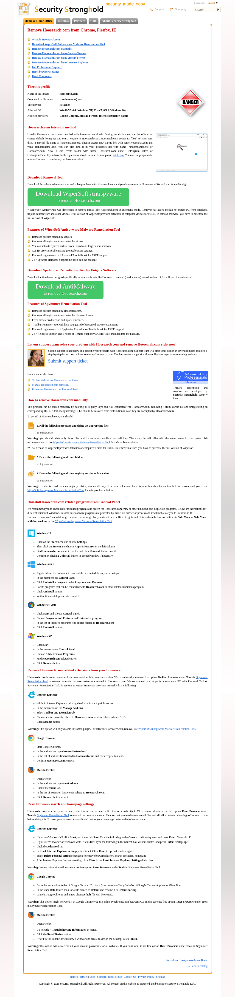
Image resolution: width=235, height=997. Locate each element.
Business (63, 21)
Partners (79, 21)
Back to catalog (198, 966)
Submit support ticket (68, 360)
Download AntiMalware (66, 290)
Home (73, 976)
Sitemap (160, 976)
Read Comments (42, 76)
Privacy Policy (146, 976)
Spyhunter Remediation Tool (53, 815)
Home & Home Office (39, 21)
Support (101, 976)
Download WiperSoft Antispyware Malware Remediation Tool (68, 44)
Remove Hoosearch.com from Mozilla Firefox (59, 57)
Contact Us (130, 976)
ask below (118, 155)
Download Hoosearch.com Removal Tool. (55, 389)
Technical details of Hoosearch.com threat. (55, 380)
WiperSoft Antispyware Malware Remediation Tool (81, 442)
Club (93, 21)
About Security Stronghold (119, 21)
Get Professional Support (47, 67)
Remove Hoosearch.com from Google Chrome (59, 53)
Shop (92, 976)
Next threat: (187, 960)
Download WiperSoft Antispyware (78, 197)
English (213, 2)
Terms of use (115, 976)
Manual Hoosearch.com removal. (50, 384)
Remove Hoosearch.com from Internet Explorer (60, 62)
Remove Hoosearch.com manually (52, 48)
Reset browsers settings (45, 71)
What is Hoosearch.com (46, 39)
